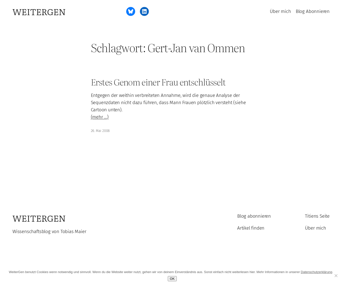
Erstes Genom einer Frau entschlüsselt (158, 82)
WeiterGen (39, 11)
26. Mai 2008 (100, 131)
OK (172, 279)
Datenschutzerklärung (316, 272)
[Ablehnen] (335, 275)
